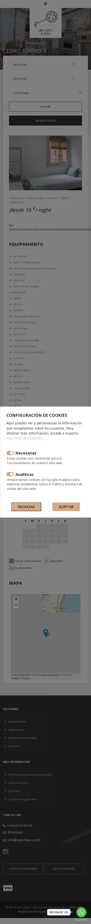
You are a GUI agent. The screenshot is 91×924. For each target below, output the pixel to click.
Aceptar (66, 507)
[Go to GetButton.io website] (81, 920)
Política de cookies (24, 438)
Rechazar (26, 507)
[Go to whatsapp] (81, 912)
